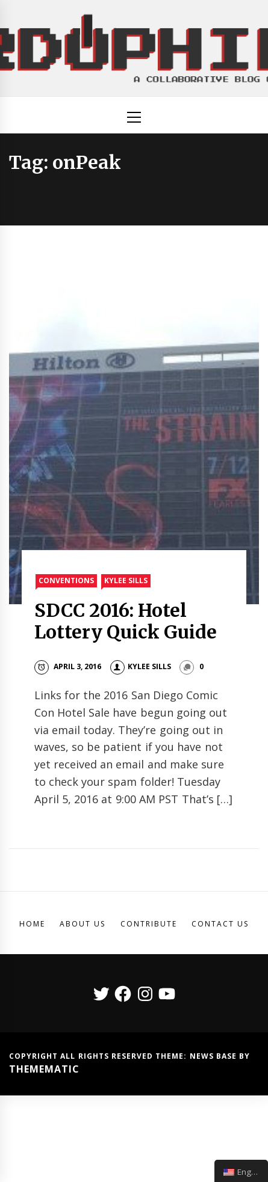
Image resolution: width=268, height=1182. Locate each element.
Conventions (66, 580)
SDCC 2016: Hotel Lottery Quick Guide (125, 621)
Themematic (44, 1069)
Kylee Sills (126, 580)
